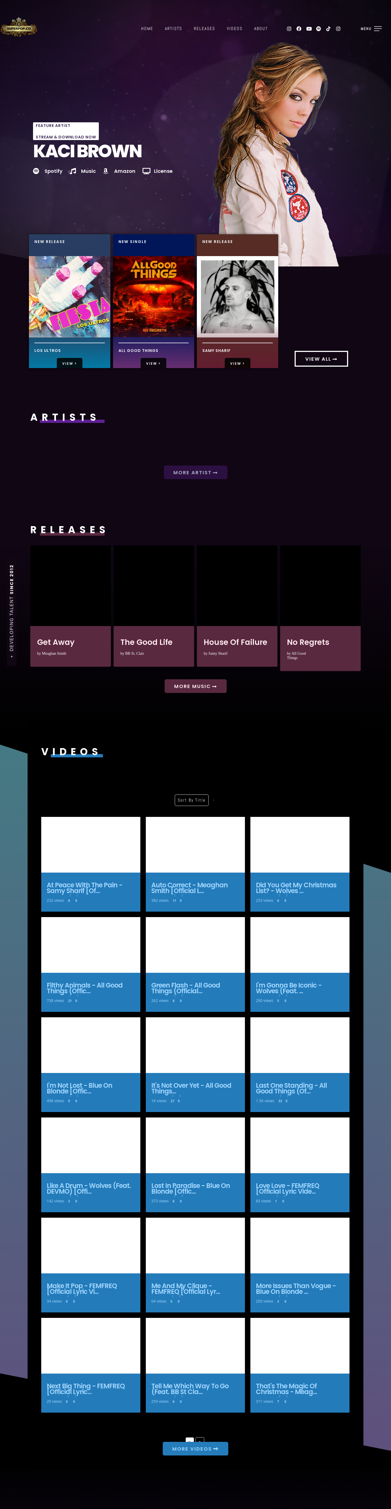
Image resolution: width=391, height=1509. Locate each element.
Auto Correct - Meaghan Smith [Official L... (189, 888)
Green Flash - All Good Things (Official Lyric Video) (195, 945)
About (261, 28)
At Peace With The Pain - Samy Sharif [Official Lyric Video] (90, 845)
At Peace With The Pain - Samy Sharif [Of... (84, 888)
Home (147, 28)
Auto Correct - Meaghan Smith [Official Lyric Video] (195, 845)
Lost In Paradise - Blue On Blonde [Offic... (190, 1188)
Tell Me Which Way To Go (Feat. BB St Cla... (190, 1389)
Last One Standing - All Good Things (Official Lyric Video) (299, 1045)
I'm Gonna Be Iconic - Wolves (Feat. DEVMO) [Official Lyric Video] (299, 945)
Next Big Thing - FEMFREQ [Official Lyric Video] (90, 1346)
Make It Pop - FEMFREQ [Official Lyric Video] (90, 1245)
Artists (173, 28)
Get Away (70, 586)
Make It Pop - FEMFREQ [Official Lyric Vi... (82, 1288)
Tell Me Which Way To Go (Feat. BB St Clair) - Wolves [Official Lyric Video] (195, 1346)
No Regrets (320, 586)
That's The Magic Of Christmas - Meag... (286, 1389)
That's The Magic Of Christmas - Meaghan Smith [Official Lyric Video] (299, 1346)
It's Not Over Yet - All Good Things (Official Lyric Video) (195, 1045)
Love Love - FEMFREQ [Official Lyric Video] (299, 1145)
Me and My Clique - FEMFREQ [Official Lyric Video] (195, 1245)
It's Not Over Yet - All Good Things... (191, 1088)
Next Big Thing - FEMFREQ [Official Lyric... (86, 1389)
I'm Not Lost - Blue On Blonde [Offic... (79, 1088)
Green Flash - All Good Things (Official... (185, 988)
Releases (204, 28)
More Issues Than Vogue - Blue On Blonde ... (296, 1288)
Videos (234, 28)
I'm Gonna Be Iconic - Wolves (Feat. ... (289, 988)
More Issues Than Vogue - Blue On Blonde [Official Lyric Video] (299, 1245)
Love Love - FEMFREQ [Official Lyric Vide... (287, 1188)
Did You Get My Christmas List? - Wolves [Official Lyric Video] (299, 845)
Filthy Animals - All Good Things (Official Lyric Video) (90, 945)
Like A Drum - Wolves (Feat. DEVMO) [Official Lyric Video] (90, 1145)
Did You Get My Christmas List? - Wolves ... (296, 888)
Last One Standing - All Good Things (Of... (291, 1088)
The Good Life (154, 586)
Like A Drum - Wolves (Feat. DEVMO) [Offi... (89, 1188)
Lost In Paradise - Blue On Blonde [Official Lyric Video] (195, 1145)
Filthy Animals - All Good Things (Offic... (85, 988)
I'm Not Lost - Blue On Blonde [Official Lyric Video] (90, 1045)
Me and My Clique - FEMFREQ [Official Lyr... (185, 1288)
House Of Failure (237, 586)
